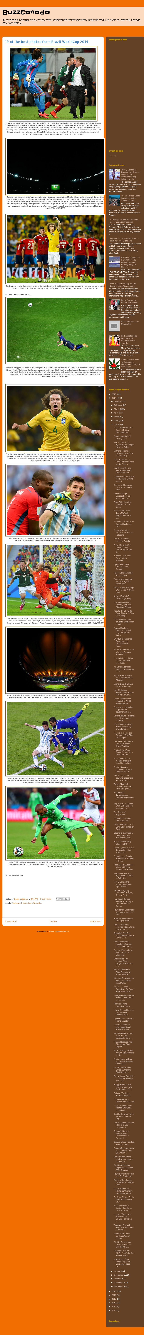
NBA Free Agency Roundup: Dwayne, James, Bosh (123, 892)
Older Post (95, 921)
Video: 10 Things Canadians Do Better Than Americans (124, 989)
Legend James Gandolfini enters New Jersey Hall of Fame (124, 239)
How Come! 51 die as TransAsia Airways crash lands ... (123, 726)
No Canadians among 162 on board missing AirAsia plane (123, 284)
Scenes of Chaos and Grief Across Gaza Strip (123, 487)
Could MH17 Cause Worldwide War (122, 819)
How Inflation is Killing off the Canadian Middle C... (123, 660)
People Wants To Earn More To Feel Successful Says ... (123, 1035)
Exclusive (16, 903)
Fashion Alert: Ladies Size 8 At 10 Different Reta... (124, 1182)
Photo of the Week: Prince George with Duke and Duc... (123, 752)
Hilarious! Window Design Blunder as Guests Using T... (123, 1207)
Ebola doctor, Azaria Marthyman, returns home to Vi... (123, 1159)
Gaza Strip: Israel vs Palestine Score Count (122, 504)
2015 (114, 1291)
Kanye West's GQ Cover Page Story (122, 597)
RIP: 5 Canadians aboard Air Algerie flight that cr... (122, 884)
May (116, 416)
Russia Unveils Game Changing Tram (123, 919)
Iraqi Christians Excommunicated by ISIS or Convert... (124, 692)
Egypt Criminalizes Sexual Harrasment (129, 301)
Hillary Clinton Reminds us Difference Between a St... (124, 1012)
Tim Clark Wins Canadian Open (122, 1005)
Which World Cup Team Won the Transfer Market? (124, 652)
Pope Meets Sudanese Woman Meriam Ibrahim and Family (124, 867)
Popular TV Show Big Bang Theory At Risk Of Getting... (124, 613)
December (119, 1286)
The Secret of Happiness (119, 813)
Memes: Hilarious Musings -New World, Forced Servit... (124, 926)
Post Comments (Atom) (59, 931)
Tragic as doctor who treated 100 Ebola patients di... (123, 1107)
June (116, 420)
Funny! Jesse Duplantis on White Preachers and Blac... (124, 1078)
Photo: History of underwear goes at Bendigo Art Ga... (123, 769)
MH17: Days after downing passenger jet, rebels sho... (123, 777)
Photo (23, 903)
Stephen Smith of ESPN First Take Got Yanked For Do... (124, 1253)
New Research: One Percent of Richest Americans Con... (123, 470)
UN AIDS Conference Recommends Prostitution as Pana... (123, 642)
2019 (114, 1306)
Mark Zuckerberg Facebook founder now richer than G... (123, 944)
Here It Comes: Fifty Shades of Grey (122, 842)
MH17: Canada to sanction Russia (122, 540)
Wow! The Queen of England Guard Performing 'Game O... (123, 548)
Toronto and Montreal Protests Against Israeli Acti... (123, 581)
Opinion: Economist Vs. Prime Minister (124, 1019)
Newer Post (11, 921)
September (119, 1275)
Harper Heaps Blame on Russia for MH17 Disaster (123, 677)
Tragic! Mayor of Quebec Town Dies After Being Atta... (123, 786)
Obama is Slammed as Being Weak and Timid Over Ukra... (124, 835)
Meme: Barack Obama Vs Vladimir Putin (123, 685)
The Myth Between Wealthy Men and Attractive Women (122, 604)
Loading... (113, 155)
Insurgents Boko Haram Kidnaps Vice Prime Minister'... (124, 997)
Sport (29, 903)
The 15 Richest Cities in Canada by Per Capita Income (130, 198)
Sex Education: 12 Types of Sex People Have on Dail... (124, 444)
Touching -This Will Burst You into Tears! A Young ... (124, 1227)
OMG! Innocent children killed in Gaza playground (124, 1124)
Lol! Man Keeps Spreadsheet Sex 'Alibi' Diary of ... (122, 496)
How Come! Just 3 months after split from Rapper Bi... (122, 760)
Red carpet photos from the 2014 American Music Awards (129, 339)
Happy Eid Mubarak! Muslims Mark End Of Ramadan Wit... (123, 1086)
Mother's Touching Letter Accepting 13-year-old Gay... (123, 453)
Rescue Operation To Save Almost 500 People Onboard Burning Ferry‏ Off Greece (130, 262)
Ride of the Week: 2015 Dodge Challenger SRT (124, 523)
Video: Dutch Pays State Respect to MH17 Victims (122, 972)
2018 (114, 1303)
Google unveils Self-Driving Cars (122, 437)
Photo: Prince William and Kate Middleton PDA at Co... (123, 1061)
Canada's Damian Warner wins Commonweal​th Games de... (121, 1134)
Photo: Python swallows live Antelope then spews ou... (124, 850)
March (117, 409)
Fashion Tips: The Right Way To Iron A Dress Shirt (124, 589)
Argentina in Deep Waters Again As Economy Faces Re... (122, 1262)
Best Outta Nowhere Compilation (130, 323)
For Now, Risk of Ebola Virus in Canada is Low (124, 1199)
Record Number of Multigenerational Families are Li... (122, 1027)
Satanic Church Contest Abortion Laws (124, 1143)
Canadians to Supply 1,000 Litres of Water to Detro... (124, 858)
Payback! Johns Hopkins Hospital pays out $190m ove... (122, 631)
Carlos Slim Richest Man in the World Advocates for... (122, 701)
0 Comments (45, 899)
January (118, 401)
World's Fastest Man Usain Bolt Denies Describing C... (122, 1244)
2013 (114, 394)
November (119, 1283)
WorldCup (37, 903)
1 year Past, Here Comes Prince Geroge (121, 566)
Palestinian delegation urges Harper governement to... (123, 709)
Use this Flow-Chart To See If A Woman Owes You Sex (123, 743)
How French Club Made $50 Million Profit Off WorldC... (124, 912)
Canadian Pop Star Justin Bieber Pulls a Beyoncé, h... (124, 935)
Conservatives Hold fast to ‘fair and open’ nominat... (124, 718)
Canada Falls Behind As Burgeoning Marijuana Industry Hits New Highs (131, 363)
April (116, 413)
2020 (114, 1310)
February (118, 405)
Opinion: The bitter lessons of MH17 (122, 1094)
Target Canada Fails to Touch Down (123, 574)
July (116, 424)
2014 (114, 398)
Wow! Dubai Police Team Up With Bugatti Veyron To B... (122, 514)
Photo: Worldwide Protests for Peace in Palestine (124, 532)
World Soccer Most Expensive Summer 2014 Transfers (123, 1167)
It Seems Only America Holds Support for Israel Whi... (124, 980)
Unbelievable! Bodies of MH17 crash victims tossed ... (124, 478)
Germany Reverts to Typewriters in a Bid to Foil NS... (123, 875)
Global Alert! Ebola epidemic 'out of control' (122, 1236)
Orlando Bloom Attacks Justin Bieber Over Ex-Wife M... (124, 1150)
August (117, 1271)
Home (53, 921)
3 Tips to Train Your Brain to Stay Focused (122, 558)
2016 (114, 1295)
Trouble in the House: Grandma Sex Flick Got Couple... (123, 735)
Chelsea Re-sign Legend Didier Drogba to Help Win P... (123, 962)
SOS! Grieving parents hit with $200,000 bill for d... (124, 1052)
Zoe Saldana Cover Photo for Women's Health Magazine (123, 1190)
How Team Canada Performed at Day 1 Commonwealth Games (123, 902)
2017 (114, 1299)
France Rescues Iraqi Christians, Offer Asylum (123, 1044)
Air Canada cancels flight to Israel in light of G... (124, 669)
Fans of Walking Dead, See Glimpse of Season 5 (123, 952)
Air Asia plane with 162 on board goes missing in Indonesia (124, 220)
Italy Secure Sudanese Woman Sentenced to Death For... (123, 805)
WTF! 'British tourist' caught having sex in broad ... (124, 621)
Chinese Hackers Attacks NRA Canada (124, 1100)
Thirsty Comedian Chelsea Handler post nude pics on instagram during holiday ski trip (130, 174)
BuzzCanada (26, 12)
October (118, 1279)
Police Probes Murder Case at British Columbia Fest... (123, 429)
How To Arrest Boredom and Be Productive (124, 1175)
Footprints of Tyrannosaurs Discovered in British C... (124, 796)
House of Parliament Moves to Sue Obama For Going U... (123, 1217)
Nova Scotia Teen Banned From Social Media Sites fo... (124, 461)
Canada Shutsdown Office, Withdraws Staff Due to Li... (122, 1069)
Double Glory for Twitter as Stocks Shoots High (124, 1116)
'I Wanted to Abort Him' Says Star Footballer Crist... (124, 826)
